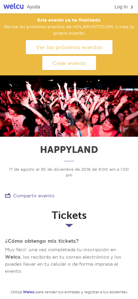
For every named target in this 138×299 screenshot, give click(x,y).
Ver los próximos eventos (69, 47)
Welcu (13, 7)
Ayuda (33, 6)
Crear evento (69, 63)
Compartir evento (29, 195)
